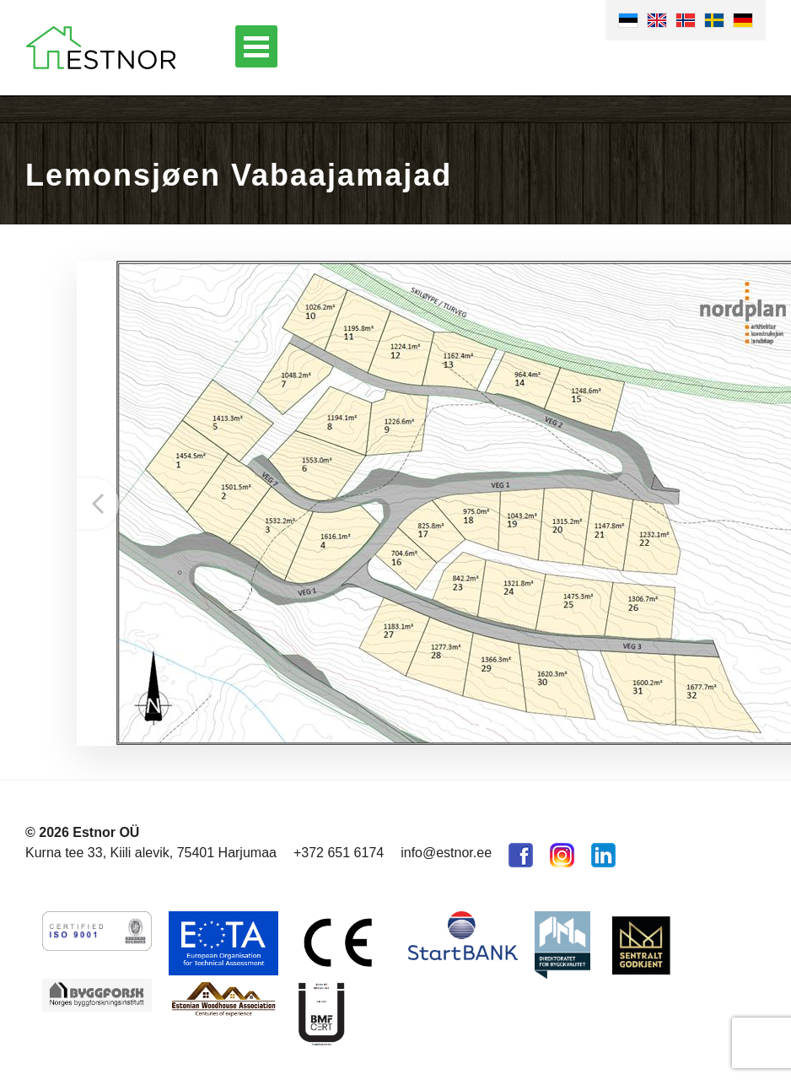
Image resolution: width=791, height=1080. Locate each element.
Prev (98, 503)
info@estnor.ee (446, 852)
